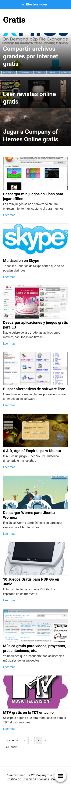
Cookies (43, 779)
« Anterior (11, 740)
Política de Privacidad (21, 779)
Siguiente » (11, 747)
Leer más (9, 215)
